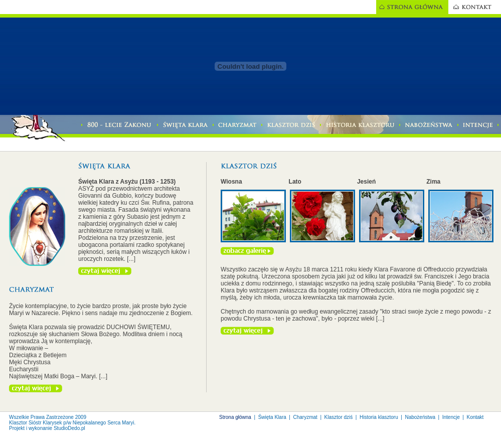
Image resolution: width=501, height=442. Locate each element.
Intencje (451, 417)
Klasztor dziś (338, 417)
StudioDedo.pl (69, 428)
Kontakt (474, 417)
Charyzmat (305, 417)
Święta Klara (272, 417)
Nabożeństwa (420, 417)
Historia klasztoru (379, 417)
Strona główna (235, 417)
